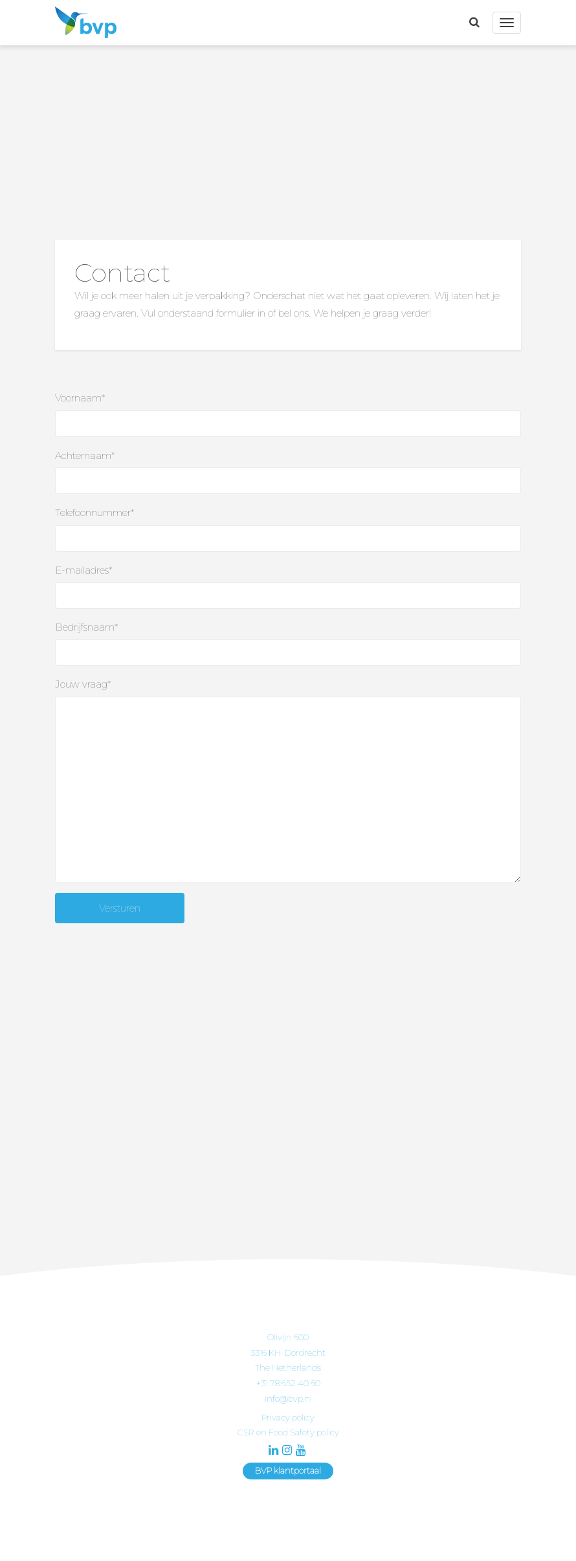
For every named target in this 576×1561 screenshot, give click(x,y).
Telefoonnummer (94, 512)
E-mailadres (83, 570)
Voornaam (80, 398)
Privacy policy (288, 1417)
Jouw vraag (83, 684)
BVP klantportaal (288, 1470)
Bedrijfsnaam (86, 627)
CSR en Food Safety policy (288, 1432)
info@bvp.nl (288, 1398)
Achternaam (85, 455)
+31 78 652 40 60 (288, 1383)
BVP (82, 22)
